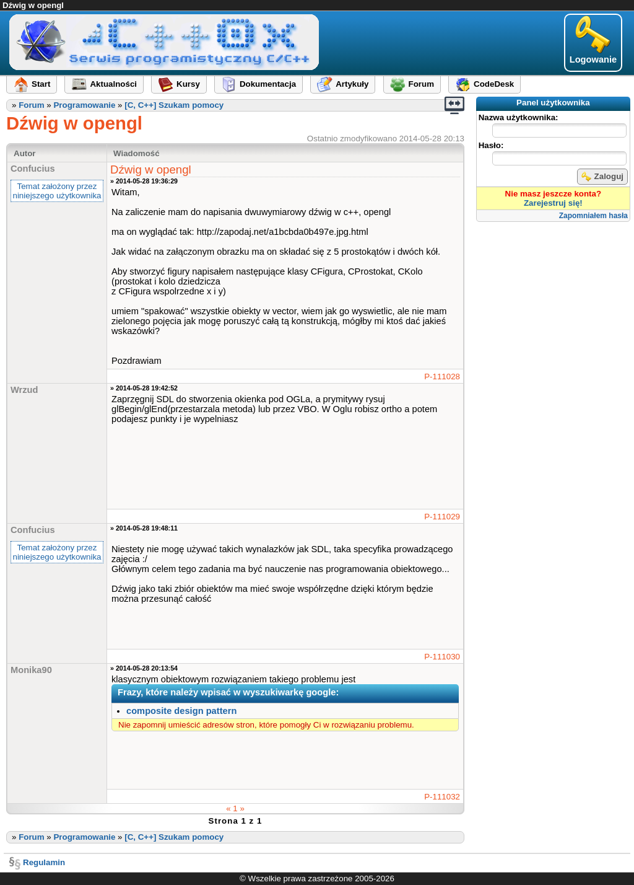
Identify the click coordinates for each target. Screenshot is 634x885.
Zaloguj (602, 177)
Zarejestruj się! (553, 203)
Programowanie (84, 105)
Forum (31, 105)
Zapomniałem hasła (593, 215)
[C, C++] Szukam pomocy (174, 105)
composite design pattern (181, 711)
